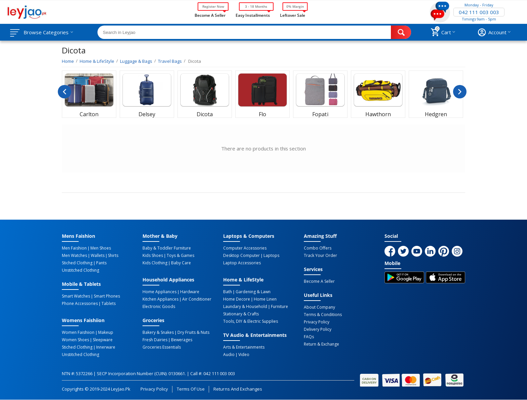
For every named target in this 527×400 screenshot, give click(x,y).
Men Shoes (100, 248)
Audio (229, 355)
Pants (101, 263)
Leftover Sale (292, 14)
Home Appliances (159, 292)
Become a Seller (210, 14)
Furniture (279, 307)
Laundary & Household (245, 307)
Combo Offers (317, 248)
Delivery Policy (317, 329)
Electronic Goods (159, 307)
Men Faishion (74, 248)
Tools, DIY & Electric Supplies (250, 321)
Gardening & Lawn (253, 292)
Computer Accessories (245, 248)
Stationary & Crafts (241, 314)
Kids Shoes (153, 256)
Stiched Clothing (77, 263)
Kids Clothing (155, 263)
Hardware (189, 292)
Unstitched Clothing (80, 270)
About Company (319, 307)
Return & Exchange (321, 344)
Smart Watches (76, 296)
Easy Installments (253, 14)
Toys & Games (180, 256)
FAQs (309, 337)
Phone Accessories (80, 304)
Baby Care (181, 263)
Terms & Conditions (323, 315)
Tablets (109, 304)
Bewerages (181, 340)
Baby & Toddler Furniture (167, 248)
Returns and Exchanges (237, 389)
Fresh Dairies (155, 340)
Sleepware (103, 340)
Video (243, 355)
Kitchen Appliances (160, 299)
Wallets (98, 256)
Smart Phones (107, 296)
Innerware (105, 347)
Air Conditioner (196, 299)
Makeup (105, 332)
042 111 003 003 (479, 12)
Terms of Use (191, 389)
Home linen (265, 299)
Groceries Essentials (162, 347)
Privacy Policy (316, 322)
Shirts (113, 256)
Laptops (271, 256)
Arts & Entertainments (244, 347)
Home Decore (236, 299)
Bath (227, 292)
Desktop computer (241, 256)
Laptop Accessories (242, 263)
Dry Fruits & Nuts (193, 332)
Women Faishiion (78, 332)
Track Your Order (320, 256)
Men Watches (74, 256)
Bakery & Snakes (158, 332)
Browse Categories (46, 32)
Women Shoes (75, 340)
